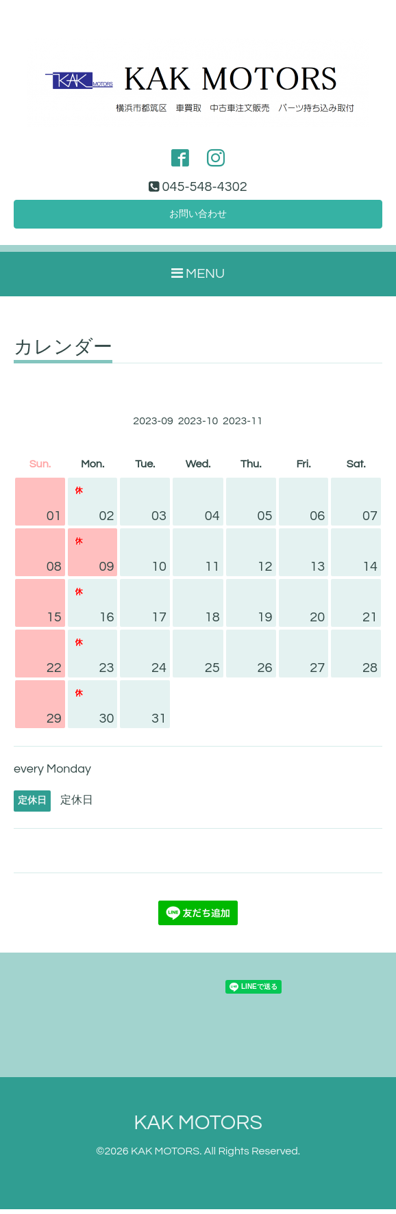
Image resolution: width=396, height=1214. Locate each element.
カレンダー (63, 351)
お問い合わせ (198, 216)
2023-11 (243, 424)
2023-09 (153, 424)
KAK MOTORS (198, 1127)
